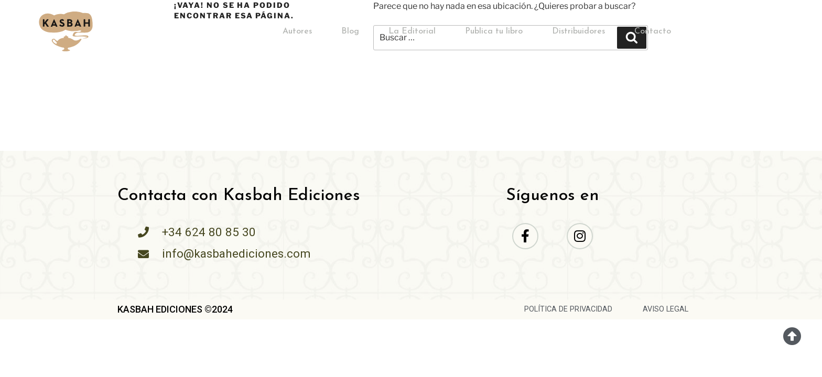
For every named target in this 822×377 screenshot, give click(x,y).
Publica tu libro (494, 31)
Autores (297, 31)
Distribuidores (578, 31)
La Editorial (412, 31)
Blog (350, 31)
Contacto (652, 31)
